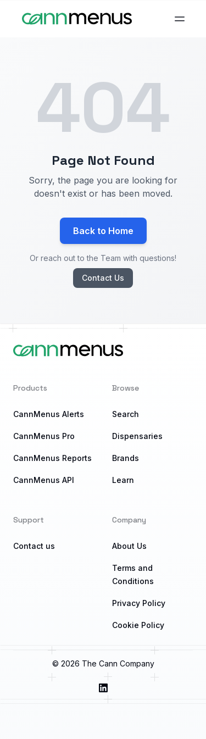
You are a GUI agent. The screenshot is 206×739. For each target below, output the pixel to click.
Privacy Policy (138, 603)
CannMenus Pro (44, 436)
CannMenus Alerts (48, 414)
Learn (123, 480)
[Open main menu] (179, 18)
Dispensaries (137, 436)
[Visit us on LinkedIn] (103, 688)
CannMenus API (43, 480)
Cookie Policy (138, 625)
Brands (125, 458)
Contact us (34, 546)
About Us (129, 546)
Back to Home (103, 230)
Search (125, 414)
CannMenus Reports (52, 458)
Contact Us (103, 277)
